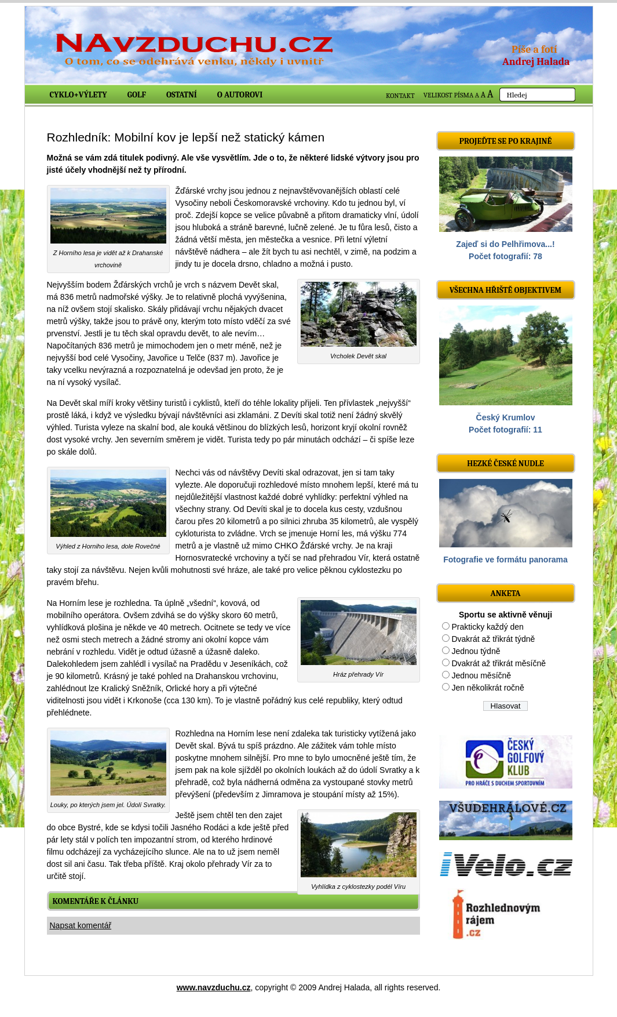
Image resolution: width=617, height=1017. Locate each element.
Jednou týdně (475, 651)
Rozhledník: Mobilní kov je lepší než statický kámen (186, 137)
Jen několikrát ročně (487, 687)
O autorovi (240, 95)
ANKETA (505, 593)
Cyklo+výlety (78, 95)
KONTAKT (400, 96)
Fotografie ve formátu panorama (505, 559)
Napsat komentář (81, 925)
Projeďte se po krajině (505, 141)
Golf (136, 95)
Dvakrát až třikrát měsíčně (498, 663)
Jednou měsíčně (481, 675)
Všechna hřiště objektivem (505, 290)
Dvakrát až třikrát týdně (493, 639)
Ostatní (181, 95)
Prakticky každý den (487, 626)
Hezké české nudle (505, 463)
